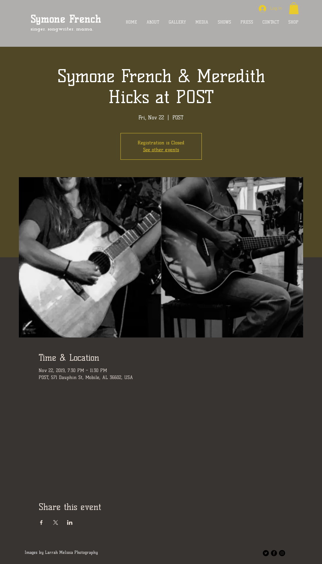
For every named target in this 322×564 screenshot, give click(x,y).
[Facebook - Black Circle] (274, 553)
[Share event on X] (55, 522)
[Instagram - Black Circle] (282, 553)
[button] (294, 8)
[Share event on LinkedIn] (70, 522)
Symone (47, 19)
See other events (161, 149)
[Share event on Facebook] (41, 522)
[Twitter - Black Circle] (266, 553)
